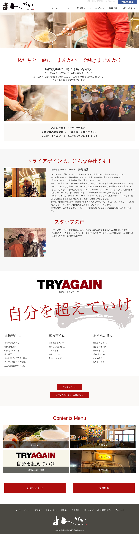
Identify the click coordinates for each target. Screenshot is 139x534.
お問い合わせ (128, 8)
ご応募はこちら (69, 387)
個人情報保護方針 (104, 510)
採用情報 (113, 8)
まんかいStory (97, 8)
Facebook (120, 510)
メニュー (67, 8)
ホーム (54, 8)
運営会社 (65, 510)
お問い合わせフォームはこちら (69, 395)
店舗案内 (80, 8)
